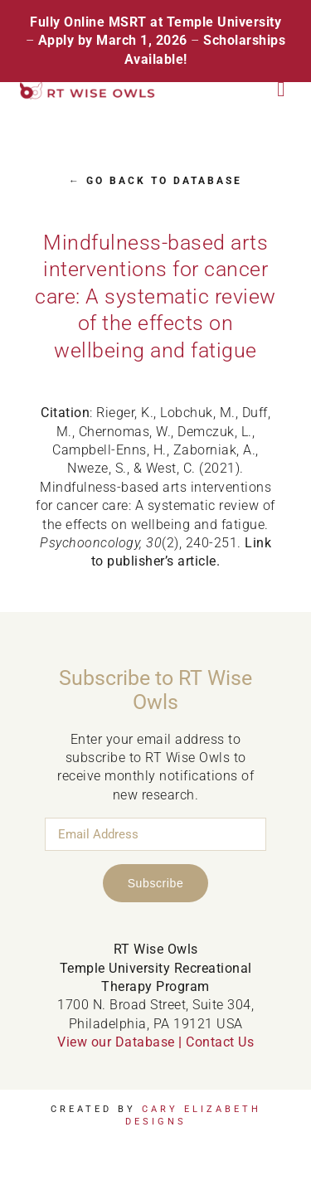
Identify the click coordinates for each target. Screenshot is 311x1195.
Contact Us (220, 1042)
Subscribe (156, 883)
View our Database (116, 1042)
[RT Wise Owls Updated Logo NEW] (88, 88)
